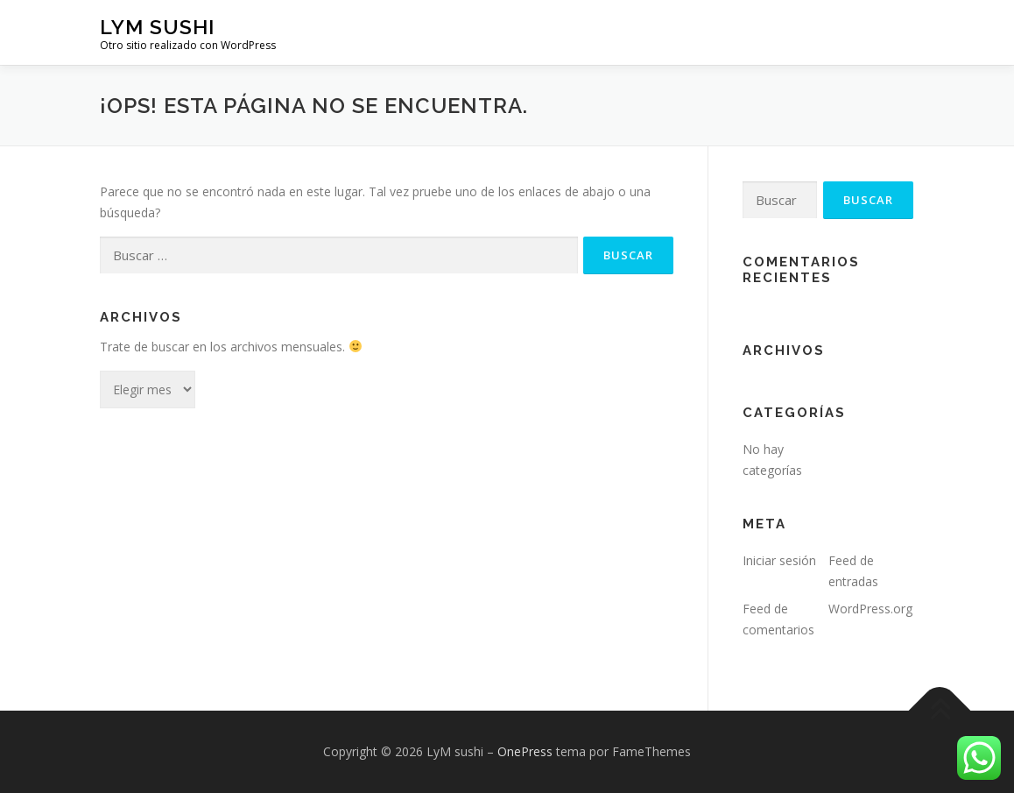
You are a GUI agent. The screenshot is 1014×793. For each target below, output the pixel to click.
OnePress (525, 751)
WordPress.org (870, 608)
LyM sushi (157, 27)
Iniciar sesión (779, 560)
